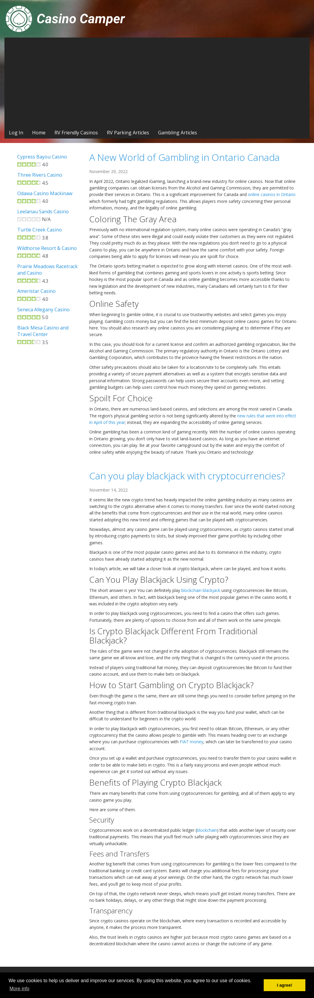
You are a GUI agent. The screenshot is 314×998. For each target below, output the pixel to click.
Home (39, 132)
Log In (16, 132)
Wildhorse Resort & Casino (47, 248)
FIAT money (191, 741)
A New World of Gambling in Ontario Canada (184, 157)
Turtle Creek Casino (39, 229)
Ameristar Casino (36, 291)
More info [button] (19, 988)
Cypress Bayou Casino (42, 156)
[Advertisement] (157, 82)
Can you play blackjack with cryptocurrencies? (187, 475)
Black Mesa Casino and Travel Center (42, 331)
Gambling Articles (177, 132)
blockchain (207, 830)
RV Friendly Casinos (76, 132)
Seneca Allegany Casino (43, 309)
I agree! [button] (284, 985)
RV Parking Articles (128, 132)
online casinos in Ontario (272, 194)
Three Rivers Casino (39, 175)
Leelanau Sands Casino (43, 211)
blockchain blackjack (200, 590)
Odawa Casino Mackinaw (44, 193)
